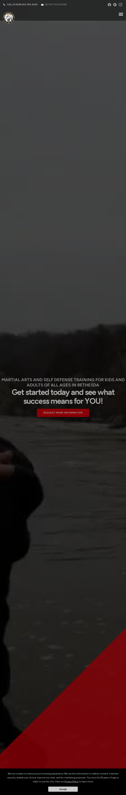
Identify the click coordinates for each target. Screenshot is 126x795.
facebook (109, 5)
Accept (63, 789)
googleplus (114, 5)
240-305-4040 (30, 5)
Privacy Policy (71, 781)
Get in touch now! (56, 5)
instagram (120, 5)
